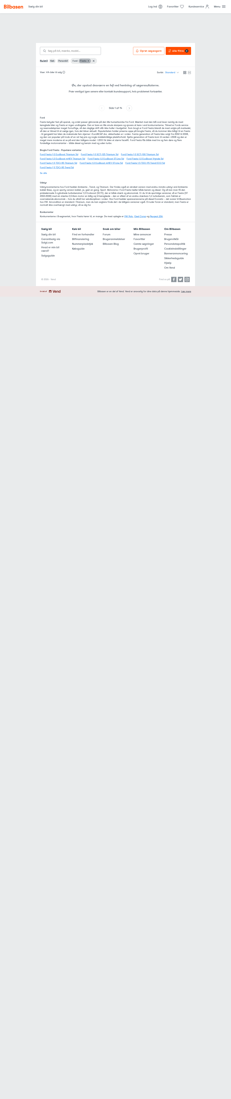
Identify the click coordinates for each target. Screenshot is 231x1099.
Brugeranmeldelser (114, 239)
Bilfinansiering (80, 239)
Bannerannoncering (176, 253)
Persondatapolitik (174, 244)
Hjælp (168, 263)
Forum (106, 234)
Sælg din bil (48, 234)
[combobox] (70, 51)
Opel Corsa (140, 216)
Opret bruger (141, 253)
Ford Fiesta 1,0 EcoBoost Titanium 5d (59, 154)
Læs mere (186, 291)
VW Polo (128, 216)
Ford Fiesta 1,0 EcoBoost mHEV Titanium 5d (62, 158)
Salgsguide (48, 255)
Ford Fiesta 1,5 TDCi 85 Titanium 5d (58, 163)
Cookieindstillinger (175, 249)
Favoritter (139, 239)
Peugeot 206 (156, 216)
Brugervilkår (171, 239)
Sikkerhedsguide (174, 258)
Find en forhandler (83, 234)
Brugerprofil (141, 249)
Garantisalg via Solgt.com (50, 240)
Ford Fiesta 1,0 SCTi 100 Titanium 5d (140, 154)
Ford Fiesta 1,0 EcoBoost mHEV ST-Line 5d (101, 163)
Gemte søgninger (144, 244)
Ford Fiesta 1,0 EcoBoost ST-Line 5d (106, 158)
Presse (168, 234)
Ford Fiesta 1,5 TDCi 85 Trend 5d (57, 167)
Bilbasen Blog (111, 244)
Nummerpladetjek (82, 244)
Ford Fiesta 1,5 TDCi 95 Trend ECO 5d (145, 163)
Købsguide (78, 249)
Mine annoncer (142, 234)
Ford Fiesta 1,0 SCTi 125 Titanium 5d (99, 154)
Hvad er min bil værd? (50, 249)
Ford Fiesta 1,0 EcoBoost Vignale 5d (145, 158)
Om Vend (169, 268)
